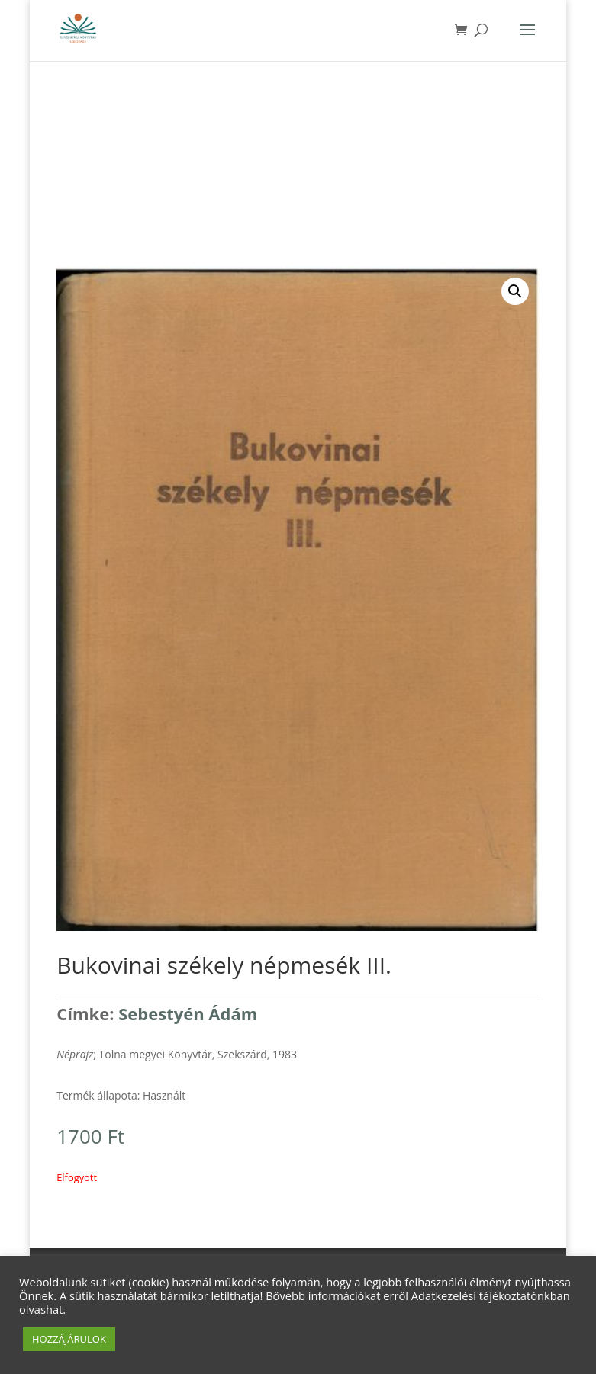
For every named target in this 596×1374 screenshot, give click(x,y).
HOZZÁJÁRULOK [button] (69, 1339)
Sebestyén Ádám (187, 1013)
